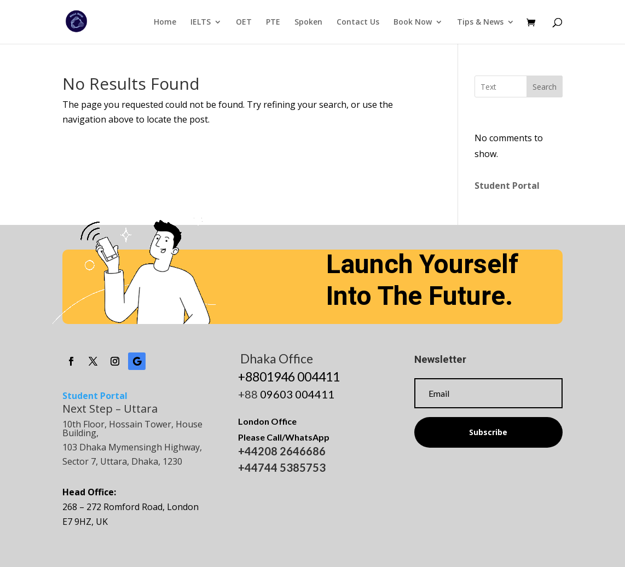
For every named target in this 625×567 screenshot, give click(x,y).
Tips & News (480, 22)
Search (545, 87)
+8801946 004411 (289, 376)
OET (244, 22)
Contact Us (358, 22)
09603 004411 (297, 394)
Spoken (308, 22)
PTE (273, 22)
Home (165, 22)
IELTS (200, 22)
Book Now (412, 22)
